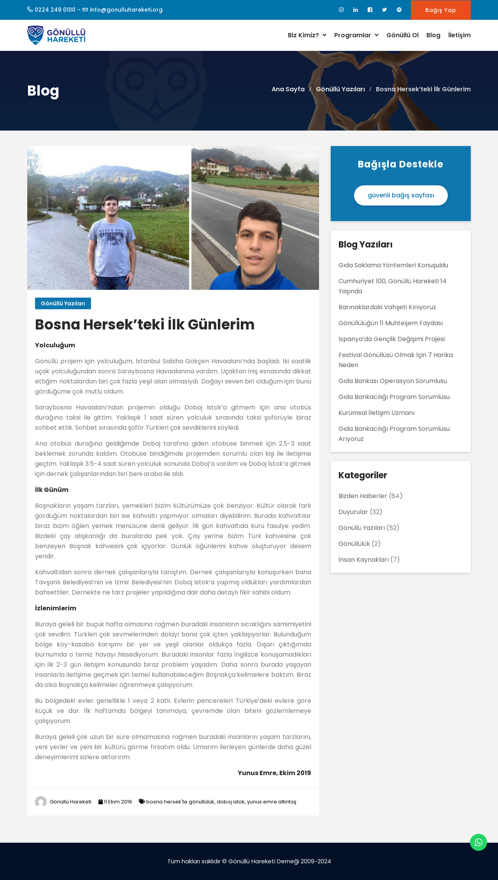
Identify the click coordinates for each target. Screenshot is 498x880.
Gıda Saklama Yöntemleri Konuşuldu (393, 265)
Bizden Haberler (362, 495)
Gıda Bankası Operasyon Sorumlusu (392, 380)
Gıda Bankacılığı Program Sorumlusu (394, 396)
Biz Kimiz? (307, 35)
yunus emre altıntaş (271, 801)
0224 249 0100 (55, 10)
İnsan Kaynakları (363, 559)
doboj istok (231, 801)
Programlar (356, 35)
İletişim (459, 35)
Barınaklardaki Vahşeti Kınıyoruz (387, 307)
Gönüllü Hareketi (70, 801)
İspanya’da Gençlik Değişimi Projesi (391, 339)
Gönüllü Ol (402, 35)
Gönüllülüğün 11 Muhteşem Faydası (390, 323)
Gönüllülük (354, 543)
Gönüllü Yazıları (63, 303)
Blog (433, 35)
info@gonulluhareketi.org (126, 10)
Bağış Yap (440, 10)
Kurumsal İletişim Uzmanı (376, 412)
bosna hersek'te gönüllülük (180, 801)
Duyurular (353, 511)
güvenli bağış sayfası (401, 195)
